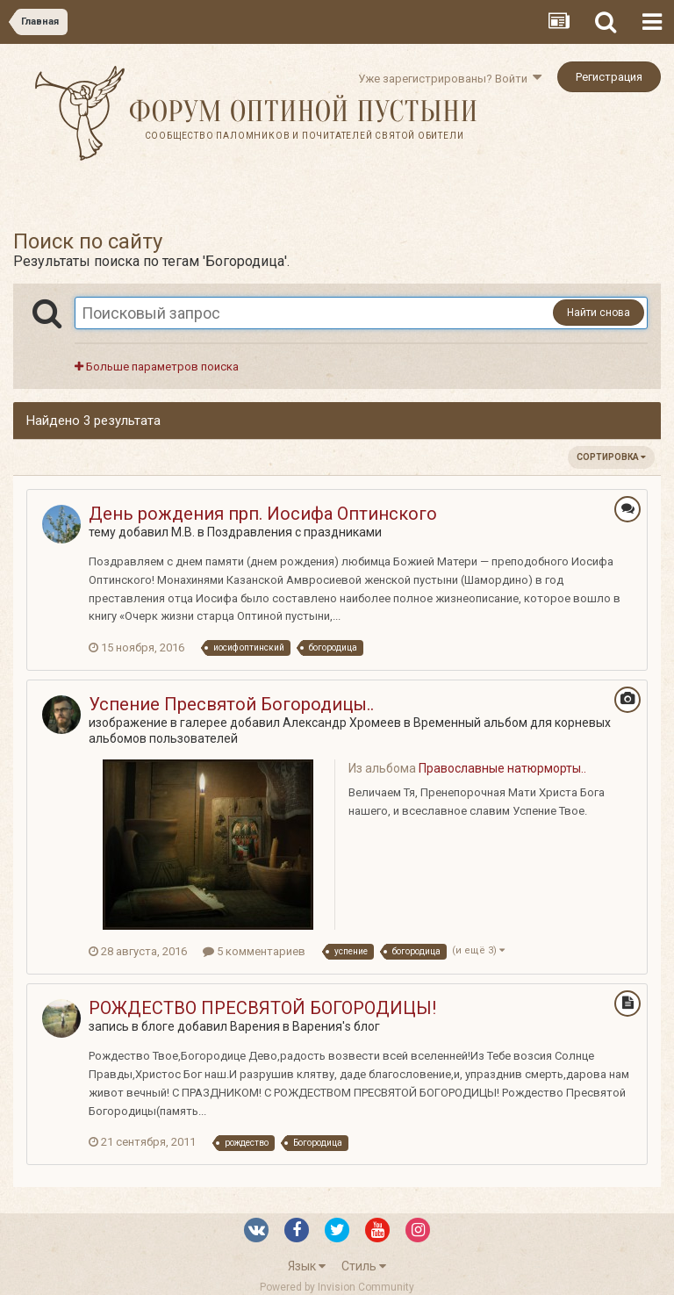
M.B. (183, 532)
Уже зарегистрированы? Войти (449, 78)
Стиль (363, 1266)
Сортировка (611, 457)
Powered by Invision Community (337, 1287)
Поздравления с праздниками (294, 532)
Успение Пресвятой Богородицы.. (231, 704)
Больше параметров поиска (157, 366)
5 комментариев (254, 951)
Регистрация (609, 76)
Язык (307, 1266)
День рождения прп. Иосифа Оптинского (263, 513)
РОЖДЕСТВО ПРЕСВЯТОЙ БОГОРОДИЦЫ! (262, 1007)
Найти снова (598, 312)
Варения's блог (336, 1026)
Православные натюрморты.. (502, 768)
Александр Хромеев (342, 723)
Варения (255, 1026)
